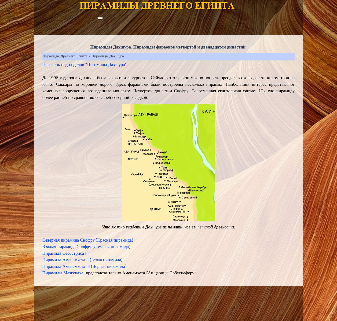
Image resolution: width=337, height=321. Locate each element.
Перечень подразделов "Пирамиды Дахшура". (85, 65)
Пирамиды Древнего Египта (65, 57)
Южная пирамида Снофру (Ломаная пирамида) (86, 247)
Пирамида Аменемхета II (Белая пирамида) (82, 260)
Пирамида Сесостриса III (65, 253)
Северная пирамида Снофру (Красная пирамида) (87, 240)
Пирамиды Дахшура (108, 57)
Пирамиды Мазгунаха (62, 273)
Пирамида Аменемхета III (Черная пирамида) (84, 266)
